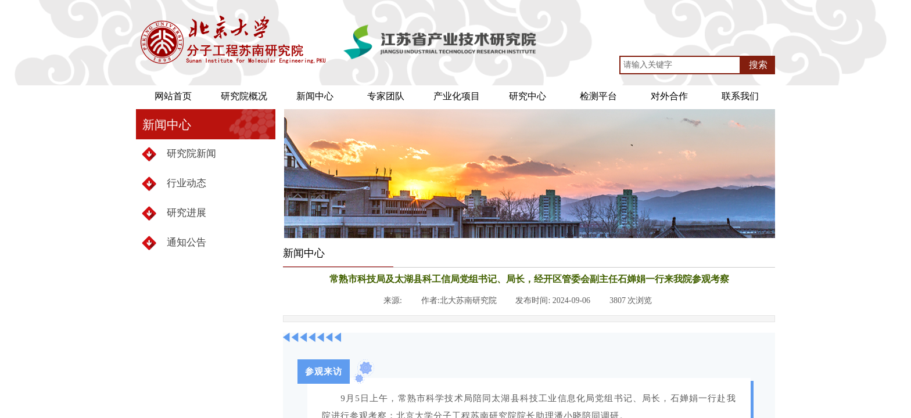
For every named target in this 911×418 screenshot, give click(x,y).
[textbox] (680, 65)
